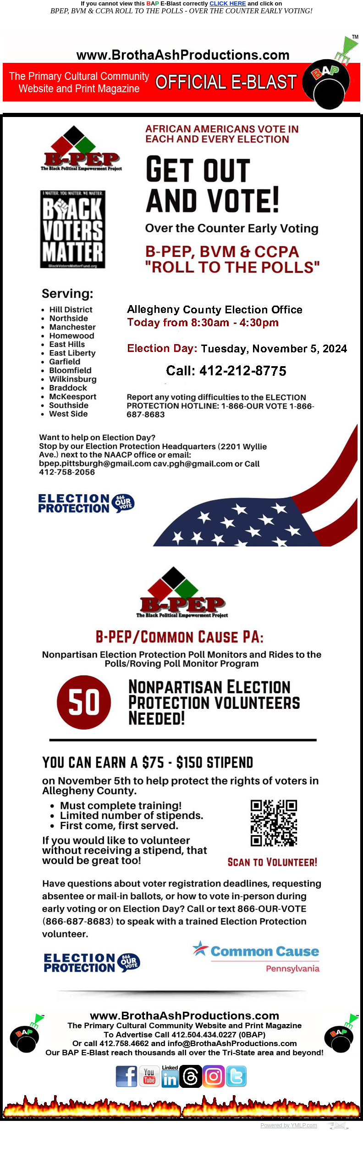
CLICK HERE (227, 3)
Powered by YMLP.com (288, 1125)
